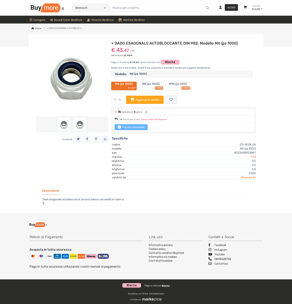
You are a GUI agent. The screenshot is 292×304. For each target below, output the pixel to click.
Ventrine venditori (131, 20)
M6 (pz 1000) (125, 86)
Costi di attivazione (160, 260)
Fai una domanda (131, 127)
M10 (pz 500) (179, 86)
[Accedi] (227, 8)
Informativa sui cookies (163, 256)
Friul (253, 157)
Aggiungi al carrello (144, 99)
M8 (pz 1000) (152, 86)
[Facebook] (235, 245)
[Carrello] (245, 8)
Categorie (37, 20)
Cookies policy (157, 249)
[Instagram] (235, 250)
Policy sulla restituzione (154, 119)
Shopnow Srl (248, 177)
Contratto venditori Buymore (166, 253)
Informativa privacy (161, 245)
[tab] (50, 190)
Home (38, 28)
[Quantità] (118, 100)
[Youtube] (235, 255)
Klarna (170, 62)
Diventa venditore (100, 20)
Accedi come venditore (66, 20)
